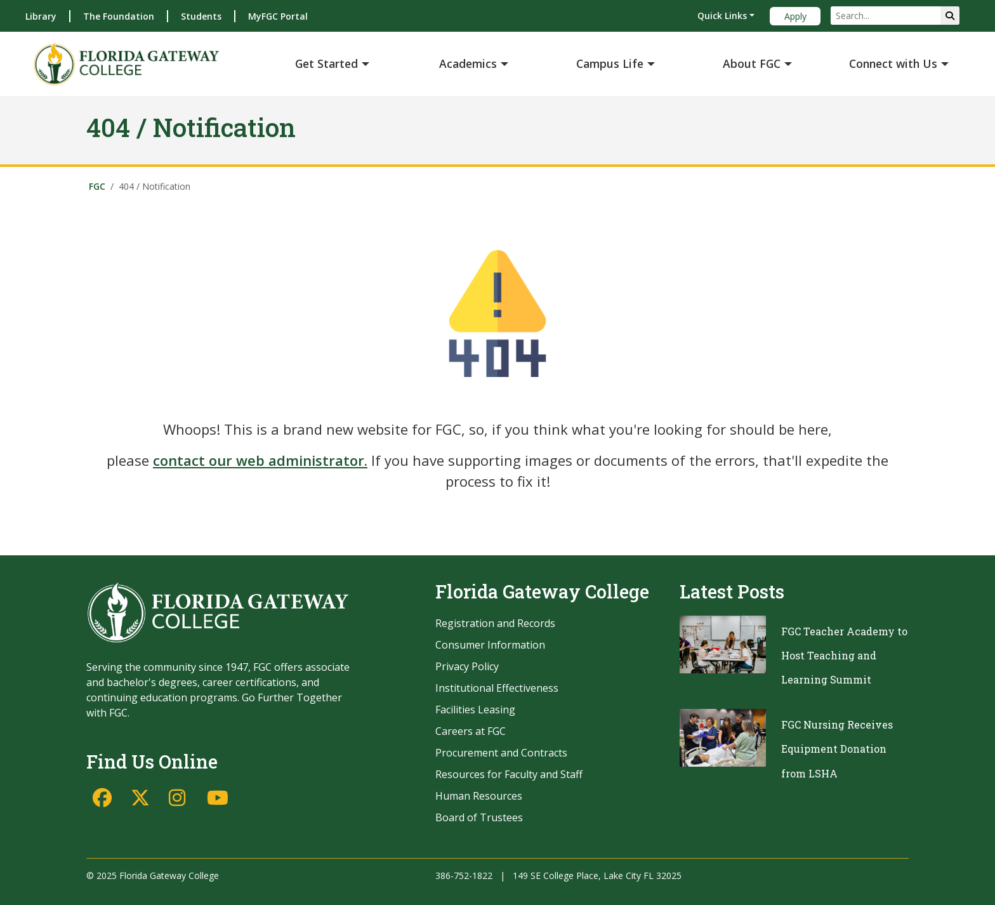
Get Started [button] (326, 63)
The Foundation (118, 16)
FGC (97, 186)
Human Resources (478, 796)
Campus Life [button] (609, 63)
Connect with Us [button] (893, 63)
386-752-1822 (463, 875)
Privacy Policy (467, 666)
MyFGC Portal (278, 16)
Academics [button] (468, 63)
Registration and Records (495, 623)
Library (40, 16)
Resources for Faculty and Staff (509, 774)
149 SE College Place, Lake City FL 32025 (597, 875)
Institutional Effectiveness (496, 688)
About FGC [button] (752, 63)
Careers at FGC (470, 731)
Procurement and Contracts (501, 753)
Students (201, 16)
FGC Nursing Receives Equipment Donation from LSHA (837, 749)
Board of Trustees (479, 817)
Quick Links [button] (722, 16)
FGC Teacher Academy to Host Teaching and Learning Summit (844, 655)
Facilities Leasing (475, 710)
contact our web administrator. (260, 460)
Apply (795, 16)
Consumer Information (490, 645)
